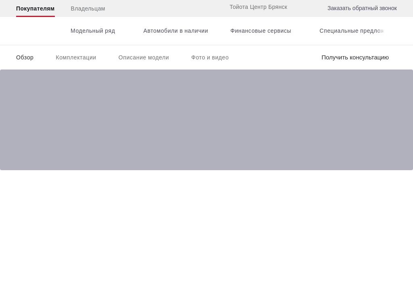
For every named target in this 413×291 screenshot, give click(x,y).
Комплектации (76, 57)
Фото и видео (210, 57)
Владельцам (88, 8)
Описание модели (144, 57)
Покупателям (35, 8)
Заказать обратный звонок (362, 8)
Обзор (24, 57)
